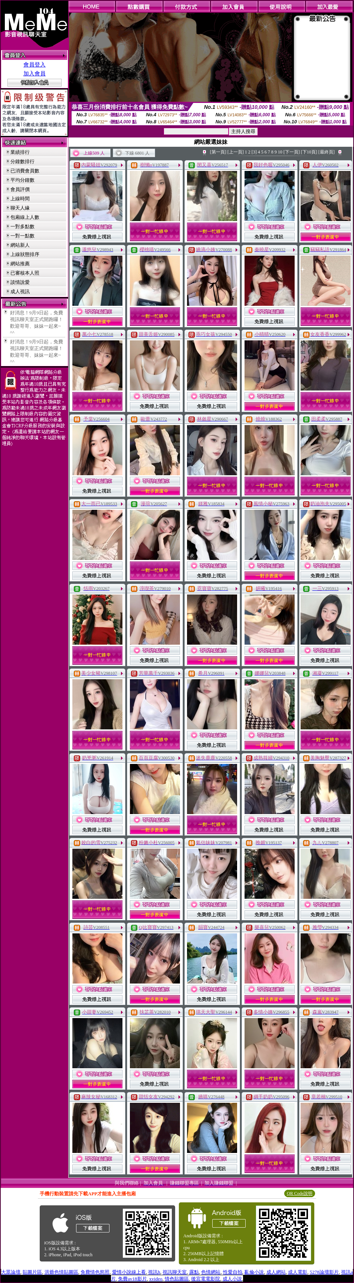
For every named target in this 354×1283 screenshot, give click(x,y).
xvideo (155, 1279)
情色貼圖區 (177, 1279)
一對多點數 (22, 226)
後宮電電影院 (205, 1279)
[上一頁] (235, 152)
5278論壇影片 (324, 1272)
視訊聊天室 (175, 1272)
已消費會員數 (24, 171)
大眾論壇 (10, 1272)
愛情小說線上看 (129, 1272)
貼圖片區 (32, 1272)
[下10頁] (309, 152)
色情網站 (210, 1272)
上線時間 (20, 198)
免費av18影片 (132, 1279)
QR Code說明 (299, 1193)
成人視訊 (20, 291)
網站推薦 (20, 263)
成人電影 (297, 1272)
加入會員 (34, 74)
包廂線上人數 (24, 217)
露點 (194, 1272)
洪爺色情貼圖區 (61, 1272)
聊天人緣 (20, 208)
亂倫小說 (254, 1272)
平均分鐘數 (22, 180)
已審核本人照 (24, 273)
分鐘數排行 (22, 161)
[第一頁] (218, 152)
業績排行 (20, 152)
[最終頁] (326, 152)
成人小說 (232, 1279)
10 (280, 152)
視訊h (154, 1272)
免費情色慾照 (95, 1272)
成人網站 (276, 1272)
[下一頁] (291, 152)
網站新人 (20, 245)
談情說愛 (20, 282)
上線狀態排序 (24, 254)
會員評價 (20, 189)
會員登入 (34, 65)
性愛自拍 (232, 1272)
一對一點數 (22, 236)
